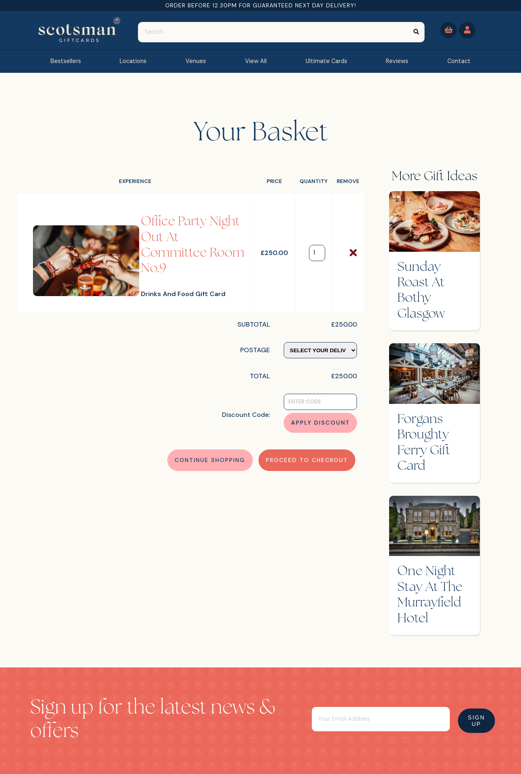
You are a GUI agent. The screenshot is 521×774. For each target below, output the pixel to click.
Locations (133, 61)
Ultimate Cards (326, 61)
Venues (196, 61)
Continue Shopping (210, 460)
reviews (397, 61)
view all (256, 61)
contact (459, 61)
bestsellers (65, 61)
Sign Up (476, 720)
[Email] (381, 719)
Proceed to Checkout (307, 460)
